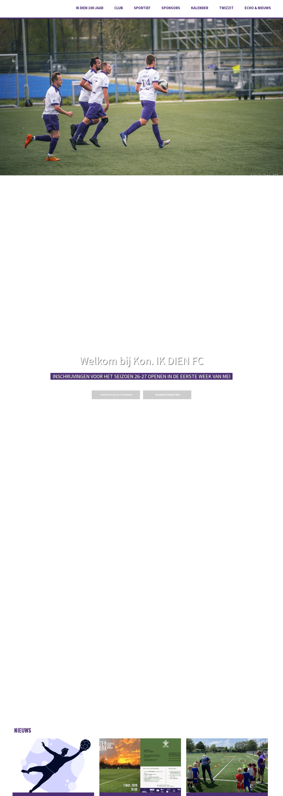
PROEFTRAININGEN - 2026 (227, 765)
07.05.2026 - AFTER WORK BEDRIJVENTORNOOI (140, 765)
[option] (141, 87)
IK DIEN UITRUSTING (167, 394)
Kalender (199, 7)
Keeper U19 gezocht (53, 765)
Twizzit (226, 7)
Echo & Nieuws (258, 7)
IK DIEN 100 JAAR (89, 7)
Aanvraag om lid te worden (116, 394)
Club (118, 7)
